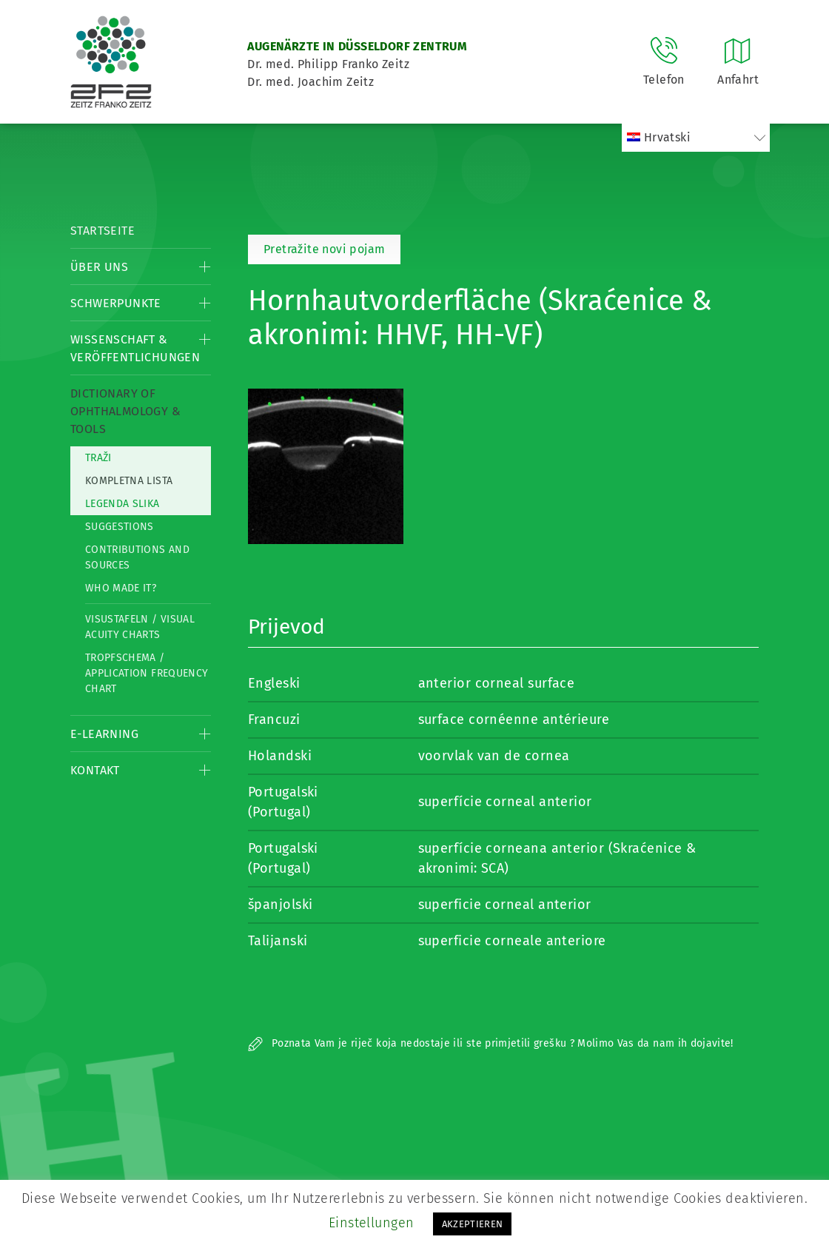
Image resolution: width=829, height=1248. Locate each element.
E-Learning (104, 734)
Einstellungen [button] (371, 1223)
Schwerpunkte (115, 303)
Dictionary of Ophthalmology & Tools (125, 411)
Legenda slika (122, 503)
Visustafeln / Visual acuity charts (140, 627)
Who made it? (120, 588)
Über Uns (99, 267)
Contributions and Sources (137, 557)
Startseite (102, 231)
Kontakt (95, 770)
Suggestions (119, 526)
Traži (98, 458)
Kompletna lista (128, 480)
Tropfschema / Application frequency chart (146, 673)
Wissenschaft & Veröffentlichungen (135, 348)
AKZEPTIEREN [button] (472, 1223)
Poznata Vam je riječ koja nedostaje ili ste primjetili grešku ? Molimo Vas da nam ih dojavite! (491, 1043)
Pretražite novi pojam (324, 249)
